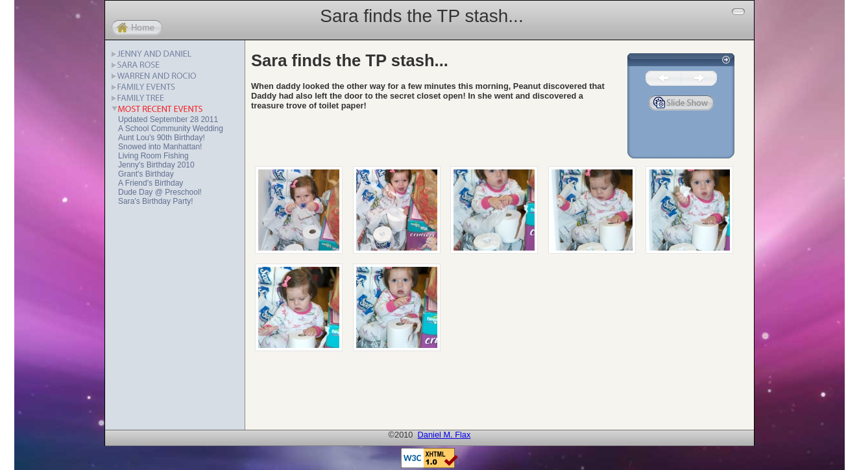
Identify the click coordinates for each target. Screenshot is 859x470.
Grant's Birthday (146, 174)
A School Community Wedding (170, 128)
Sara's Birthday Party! (155, 201)
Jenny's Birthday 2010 (156, 164)
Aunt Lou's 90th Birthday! (161, 137)
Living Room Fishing (153, 155)
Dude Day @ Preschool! (160, 192)
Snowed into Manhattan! (160, 146)
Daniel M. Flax (444, 434)
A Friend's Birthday (150, 183)
